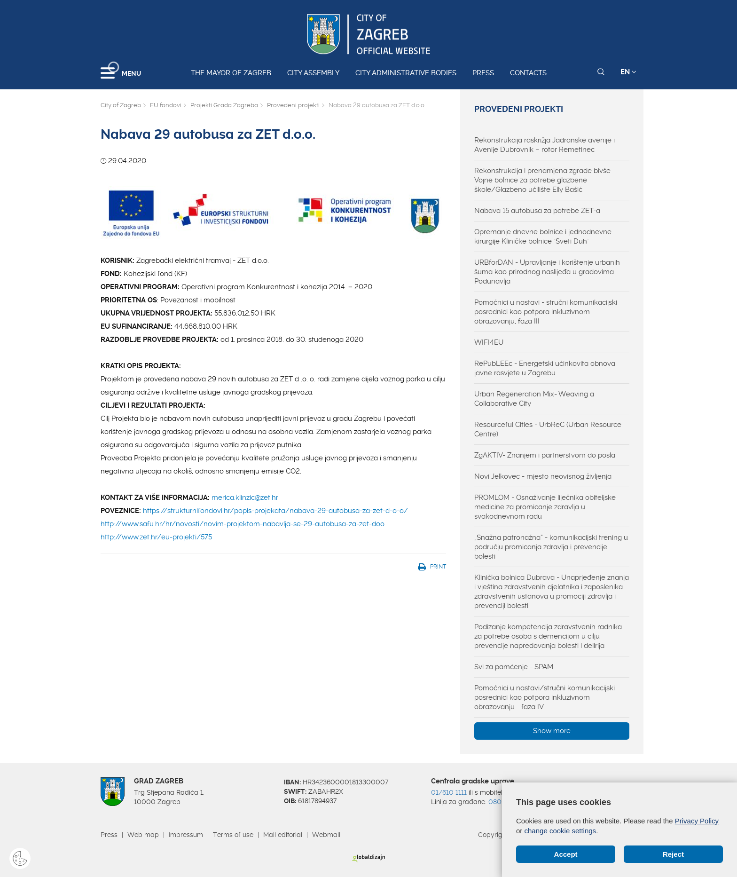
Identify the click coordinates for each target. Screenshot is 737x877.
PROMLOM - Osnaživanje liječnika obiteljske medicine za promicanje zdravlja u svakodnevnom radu (545, 507)
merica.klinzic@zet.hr (245, 497)
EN (628, 72)
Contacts (528, 73)
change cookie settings (560, 831)
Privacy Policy (697, 821)
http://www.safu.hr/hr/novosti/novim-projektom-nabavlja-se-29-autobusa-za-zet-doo (242, 524)
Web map (143, 834)
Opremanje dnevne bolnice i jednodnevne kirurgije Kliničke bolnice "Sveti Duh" (543, 236)
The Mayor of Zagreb (231, 73)
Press (483, 73)
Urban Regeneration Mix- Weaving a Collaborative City (534, 399)
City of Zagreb (121, 105)
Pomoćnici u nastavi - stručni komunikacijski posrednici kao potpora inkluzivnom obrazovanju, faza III (545, 311)
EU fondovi (165, 105)
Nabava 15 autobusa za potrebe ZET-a (537, 210)
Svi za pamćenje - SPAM (513, 667)
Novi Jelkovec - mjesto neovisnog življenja (543, 476)
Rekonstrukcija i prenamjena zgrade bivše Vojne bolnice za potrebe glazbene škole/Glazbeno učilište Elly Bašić (542, 180)
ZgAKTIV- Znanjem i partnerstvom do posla (544, 455)
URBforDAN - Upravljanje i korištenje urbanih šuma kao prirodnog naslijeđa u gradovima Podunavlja (547, 271)
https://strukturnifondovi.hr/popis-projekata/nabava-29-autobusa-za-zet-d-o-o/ (275, 510)
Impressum (186, 834)
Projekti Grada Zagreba (224, 105)
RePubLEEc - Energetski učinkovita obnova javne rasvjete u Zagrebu (544, 368)
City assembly (313, 73)
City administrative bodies (405, 73)
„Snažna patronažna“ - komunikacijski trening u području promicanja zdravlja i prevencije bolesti (551, 547)
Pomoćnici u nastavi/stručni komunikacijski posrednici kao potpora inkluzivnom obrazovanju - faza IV (544, 697)
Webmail (326, 834)
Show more (552, 731)
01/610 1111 (449, 792)
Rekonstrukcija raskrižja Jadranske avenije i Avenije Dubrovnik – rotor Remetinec (544, 145)
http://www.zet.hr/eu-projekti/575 (156, 537)
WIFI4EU (488, 342)
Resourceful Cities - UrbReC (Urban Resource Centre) (547, 429)
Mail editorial (282, 834)
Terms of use (233, 834)
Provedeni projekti (293, 105)
